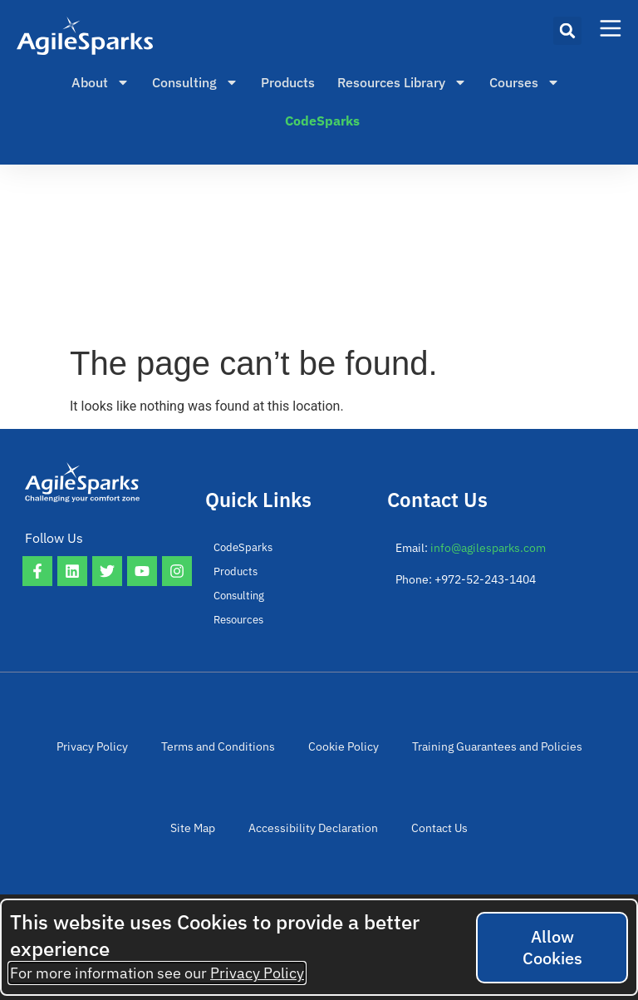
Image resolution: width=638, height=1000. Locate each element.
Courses (524, 82)
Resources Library (402, 82)
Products (288, 82)
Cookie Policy (343, 748)
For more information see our (157, 973)
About (100, 82)
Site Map (192, 835)
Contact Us (439, 835)
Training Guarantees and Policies (497, 748)
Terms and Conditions (218, 748)
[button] (567, 31)
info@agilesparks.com (488, 547)
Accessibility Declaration (313, 835)
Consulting (195, 82)
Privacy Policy (92, 748)
